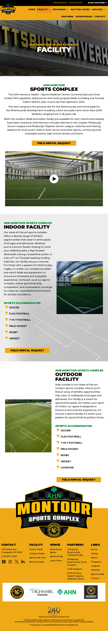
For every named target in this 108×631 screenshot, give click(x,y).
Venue (94, 557)
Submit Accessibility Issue (68, 625)
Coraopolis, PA (60, 3)
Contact (95, 578)
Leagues (95, 566)
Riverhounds (68, 106)
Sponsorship (56, 556)
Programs (96, 562)
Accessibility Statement (49, 625)
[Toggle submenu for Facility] (49, 9)
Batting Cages (36, 562)
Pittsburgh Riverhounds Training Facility (75, 552)
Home (94, 549)
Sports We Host (37, 557)
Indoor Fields (36, 549)
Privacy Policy (35, 625)
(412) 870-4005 (76, 3)
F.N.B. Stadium (74, 569)
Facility (94, 553)
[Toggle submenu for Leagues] (104, 9)
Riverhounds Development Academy (33, 110)
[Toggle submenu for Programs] (67, 9)
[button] (97, 3)
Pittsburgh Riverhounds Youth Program (77, 562)
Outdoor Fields (37, 553)
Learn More (56, 560)
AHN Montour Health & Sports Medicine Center (75, 576)
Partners (95, 570)
